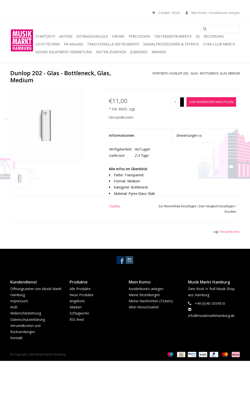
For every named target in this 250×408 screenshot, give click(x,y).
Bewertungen (189, 135)
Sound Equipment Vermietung (63, 52)
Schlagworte (79, 313)
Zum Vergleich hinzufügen (217, 206)
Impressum (19, 301)
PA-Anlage (73, 44)
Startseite (45, 36)
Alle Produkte (80, 288)
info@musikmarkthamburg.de (211, 315)
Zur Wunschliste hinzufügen (177, 206)
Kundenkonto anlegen (146, 288)
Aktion (65, 36)
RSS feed (77, 319)
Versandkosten (121, 117)
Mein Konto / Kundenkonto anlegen (212, 13)
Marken (159, 52)
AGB (13, 307)
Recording (214, 36)
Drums (118, 36)
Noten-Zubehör (111, 52)
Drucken (230, 211)
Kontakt (16, 337)
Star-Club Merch (219, 44)
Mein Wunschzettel (144, 307)
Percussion (139, 36)
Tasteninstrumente (173, 36)
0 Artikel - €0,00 (166, 13)
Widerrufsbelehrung (25, 313)
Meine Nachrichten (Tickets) (151, 301)
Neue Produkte (82, 295)
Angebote (77, 301)
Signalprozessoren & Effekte (171, 44)
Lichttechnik (47, 44)
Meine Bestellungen (144, 295)
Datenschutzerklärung (27, 319)
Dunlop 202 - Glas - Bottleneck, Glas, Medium (205, 73)
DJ (197, 36)
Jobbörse (138, 52)
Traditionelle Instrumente (113, 44)
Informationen (121, 135)
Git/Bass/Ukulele (92, 36)
